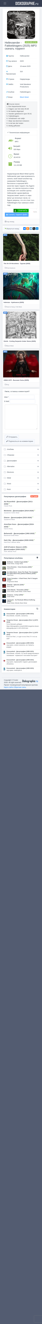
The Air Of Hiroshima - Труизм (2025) (17, 263)
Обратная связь (20, 687)
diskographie (26, 3)
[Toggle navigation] (5, 3)
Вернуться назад (12, 229)
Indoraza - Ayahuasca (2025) (14, 302)
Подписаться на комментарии (19, 441)
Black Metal (24, 97)
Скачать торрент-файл (16, 215)
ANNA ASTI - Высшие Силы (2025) (16, 380)
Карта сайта (8, 687)
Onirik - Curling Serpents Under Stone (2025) (20, 341)
